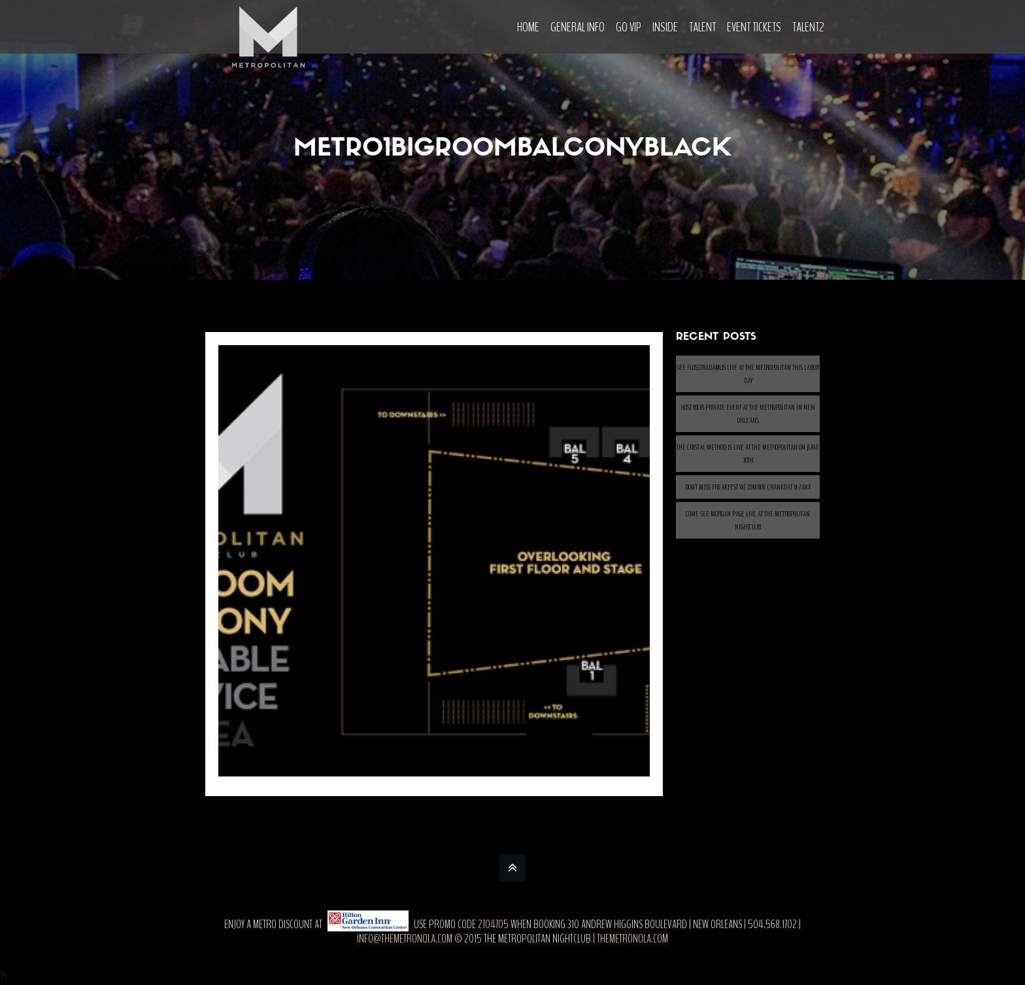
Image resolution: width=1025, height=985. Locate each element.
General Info (577, 27)
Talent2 (808, 27)
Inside (665, 27)
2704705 (493, 924)
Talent (702, 27)
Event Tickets (754, 27)
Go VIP (628, 27)
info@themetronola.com (404, 938)
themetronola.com (632, 938)
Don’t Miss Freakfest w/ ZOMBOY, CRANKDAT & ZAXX (748, 487)
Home (528, 27)
